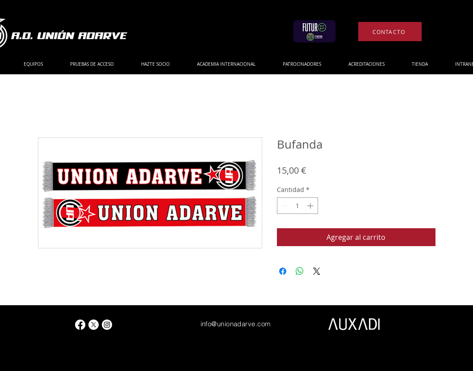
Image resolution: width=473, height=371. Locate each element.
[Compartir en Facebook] (282, 271)
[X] (93, 325)
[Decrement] (283, 205)
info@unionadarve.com (236, 324)
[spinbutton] (297, 205)
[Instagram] (107, 325)
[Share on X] (316, 271)
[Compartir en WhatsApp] (299, 271)
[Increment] (311, 205)
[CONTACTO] (390, 31)
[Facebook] (80, 325)
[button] (33, 64)
